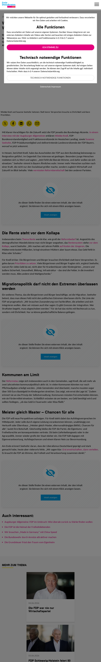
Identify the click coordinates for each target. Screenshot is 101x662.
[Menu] (96, 4)
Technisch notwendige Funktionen (50, 77)
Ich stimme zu (50, 47)
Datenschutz (45, 86)
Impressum (56, 86)
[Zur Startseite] (8, 4)
